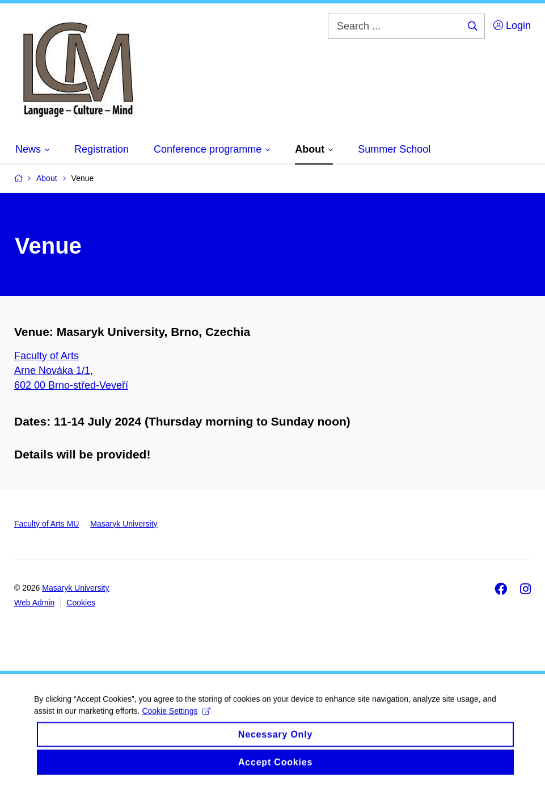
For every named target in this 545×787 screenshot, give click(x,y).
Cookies (80, 602)
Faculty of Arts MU (46, 523)
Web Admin (34, 602)
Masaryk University (123, 523)
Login (512, 25)
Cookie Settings (176, 717)
